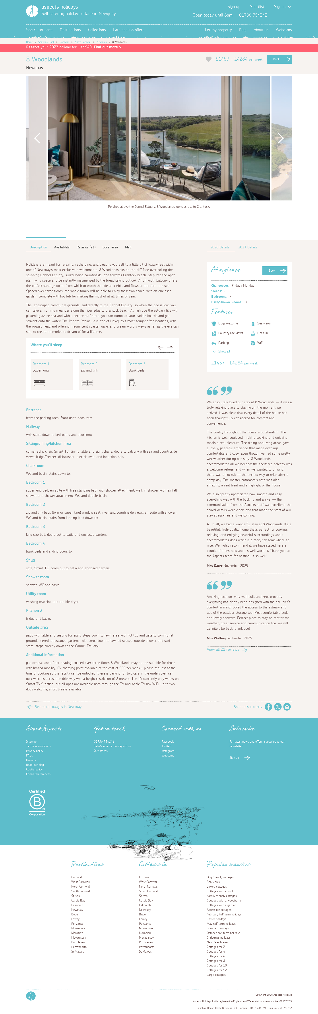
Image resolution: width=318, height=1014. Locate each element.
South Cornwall (81, 891)
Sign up (234, 7)
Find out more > (107, 47)
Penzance (77, 923)
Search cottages (39, 30)
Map (128, 247)
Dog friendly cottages (220, 877)
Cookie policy (34, 769)
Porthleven (78, 942)
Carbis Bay (78, 900)
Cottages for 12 (217, 970)
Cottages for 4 (216, 951)
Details (219, 247)
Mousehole (78, 928)
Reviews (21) (86, 247)
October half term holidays (223, 933)
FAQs (29, 755)
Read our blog (35, 764)
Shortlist (257, 7)
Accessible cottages (219, 909)
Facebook (274, 15)
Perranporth (79, 947)
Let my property (218, 30)
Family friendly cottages (222, 896)
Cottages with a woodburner (225, 900)
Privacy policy (34, 751)
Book (276, 59)
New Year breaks (218, 942)
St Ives (75, 896)
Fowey (75, 919)
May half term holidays (221, 923)
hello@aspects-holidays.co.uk (112, 746)
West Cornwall (80, 882)
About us (261, 30)
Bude (74, 914)
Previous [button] (37, 138)
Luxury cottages (217, 886)
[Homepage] (32, 11)
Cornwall (64, 42)
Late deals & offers (128, 30)
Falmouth (77, 905)
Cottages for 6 (216, 956)
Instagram (288, 15)
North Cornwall (83, 42)
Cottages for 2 (216, 947)
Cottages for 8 (216, 961)
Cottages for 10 (217, 965)
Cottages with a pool (220, 891)
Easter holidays (216, 919)
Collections (97, 30)
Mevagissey (78, 937)
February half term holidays (224, 914)
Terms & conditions (38, 746)
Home (29, 42)
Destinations (70, 30)
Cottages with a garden (221, 905)
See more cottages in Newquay (58, 707)
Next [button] (281, 138)
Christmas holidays (219, 937)
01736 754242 (104, 741)
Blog (242, 30)
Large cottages (216, 974)
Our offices (101, 751)
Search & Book (46, 42)
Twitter (281, 15)
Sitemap (31, 741)
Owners (31, 760)
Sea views (213, 882)
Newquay (102, 42)
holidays (59, 7)
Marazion (77, 933)
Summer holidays (218, 928)
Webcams (284, 30)
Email (287, 707)
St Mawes (77, 951)
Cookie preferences (38, 774)
